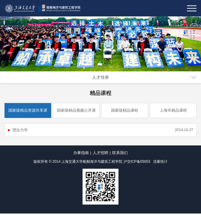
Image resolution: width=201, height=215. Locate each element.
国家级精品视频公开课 (76, 110)
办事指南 (81, 152)
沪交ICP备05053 (137, 161)
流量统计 (160, 161)
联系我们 (120, 152)
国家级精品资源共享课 (27, 110)
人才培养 (100, 77)
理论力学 (20, 130)
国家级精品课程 (124, 110)
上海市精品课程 (173, 110)
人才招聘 (100, 152)
